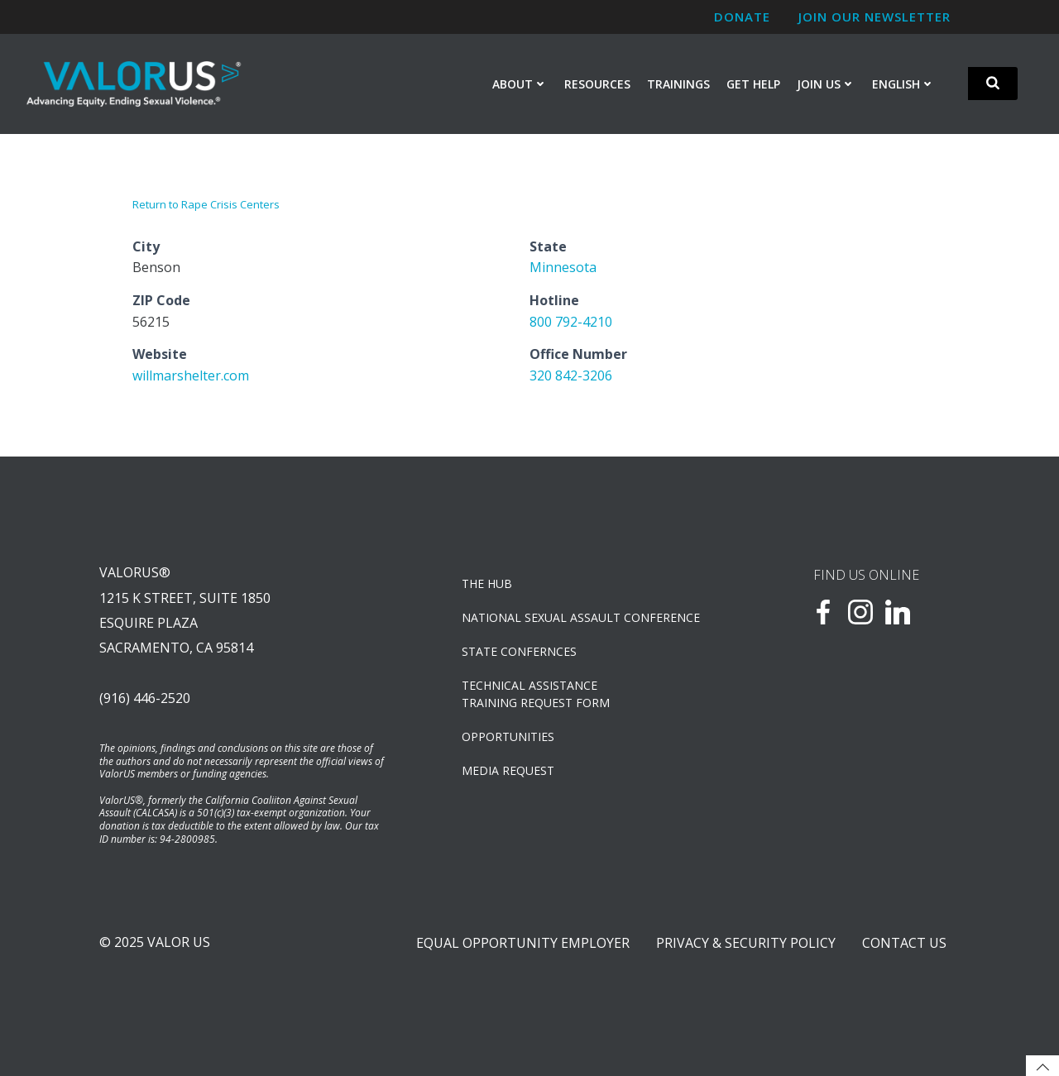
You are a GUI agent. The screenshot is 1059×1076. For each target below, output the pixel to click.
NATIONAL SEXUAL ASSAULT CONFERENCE (580, 617)
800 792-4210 (571, 322)
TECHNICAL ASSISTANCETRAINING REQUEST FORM (536, 693)
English (903, 84)
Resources (597, 84)
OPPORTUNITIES (508, 736)
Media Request (508, 770)
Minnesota (563, 267)
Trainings (678, 84)
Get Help (753, 84)
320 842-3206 (571, 375)
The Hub (487, 583)
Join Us (826, 84)
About (520, 84)
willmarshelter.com (190, 375)
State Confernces (519, 651)
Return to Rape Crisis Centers (206, 204)
